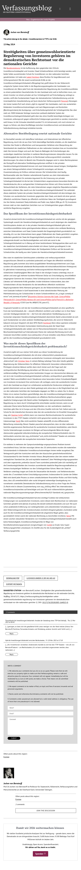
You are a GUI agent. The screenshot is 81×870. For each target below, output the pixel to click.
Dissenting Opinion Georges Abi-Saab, (38, 299)
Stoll (18, 421)
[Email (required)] (40, 714)
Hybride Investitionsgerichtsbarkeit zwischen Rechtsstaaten (24, 640)
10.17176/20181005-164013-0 (55, 602)
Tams (68, 516)
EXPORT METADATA (14, 584)
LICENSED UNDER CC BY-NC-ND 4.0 (41, 578)
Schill (49, 525)
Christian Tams (24, 361)
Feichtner (46, 323)
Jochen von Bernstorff (20, 32)
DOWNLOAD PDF (12, 578)
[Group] (27, 6)
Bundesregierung (13, 68)
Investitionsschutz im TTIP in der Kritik (43, 39)
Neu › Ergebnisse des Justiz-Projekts (40, 19)
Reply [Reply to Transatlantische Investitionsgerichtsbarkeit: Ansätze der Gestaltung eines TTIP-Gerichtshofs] (11, 634)
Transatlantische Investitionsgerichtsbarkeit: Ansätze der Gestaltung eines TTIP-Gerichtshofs (35, 620)
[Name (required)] (40, 708)
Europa (6, 757)
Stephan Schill (17, 415)
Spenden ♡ (40, 853)
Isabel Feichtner (32, 77)
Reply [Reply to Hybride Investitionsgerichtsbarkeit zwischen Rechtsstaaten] (11, 654)
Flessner (64, 101)
